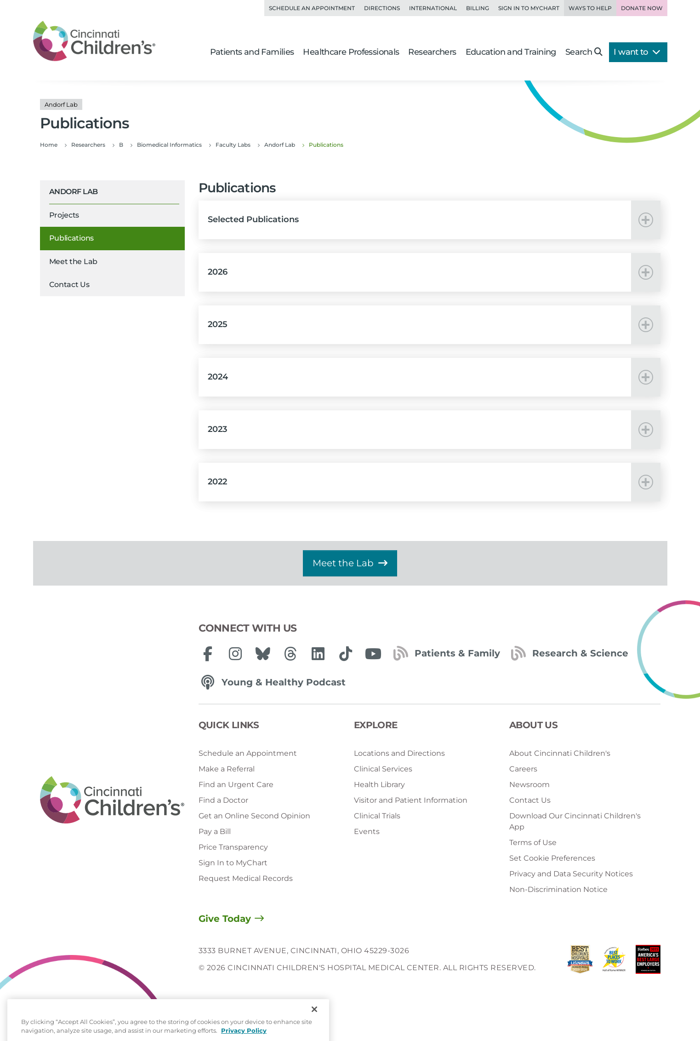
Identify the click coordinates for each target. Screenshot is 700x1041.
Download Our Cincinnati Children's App (575, 821)
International (433, 8)
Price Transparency (233, 847)
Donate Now (642, 8)
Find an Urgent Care (236, 784)
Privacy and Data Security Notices (571, 873)
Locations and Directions (399, 753)
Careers (523, 769)
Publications (71, 238)
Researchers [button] (432, 52)
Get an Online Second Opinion (254, 815)
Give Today (225, 918)
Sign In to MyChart (233, 862)
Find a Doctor (223, 800)
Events (367, 831)
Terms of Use (533, 842)
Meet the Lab (73, 261)
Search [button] (584, 52)
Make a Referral (227, 769)
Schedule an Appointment (312, 8)
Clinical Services (383, 769)
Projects (64, 215)
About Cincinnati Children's (559, 753)
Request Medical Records (246, 878)
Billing (477, 8)
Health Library (379, 784)
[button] (429, 220)
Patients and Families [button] (252, 52)
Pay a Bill (215, 831)
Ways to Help (590, 8)
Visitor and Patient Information (410, 800)
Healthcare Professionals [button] (351, 52)
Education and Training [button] (511, 52)
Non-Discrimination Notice (558, 889)
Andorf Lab (73, 191)
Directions (382, 8)
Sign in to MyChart (528, 8)
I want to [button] (637, 52)
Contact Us (69, 284)
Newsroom (529, 784)
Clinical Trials (377, 815)
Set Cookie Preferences (552, 858)
